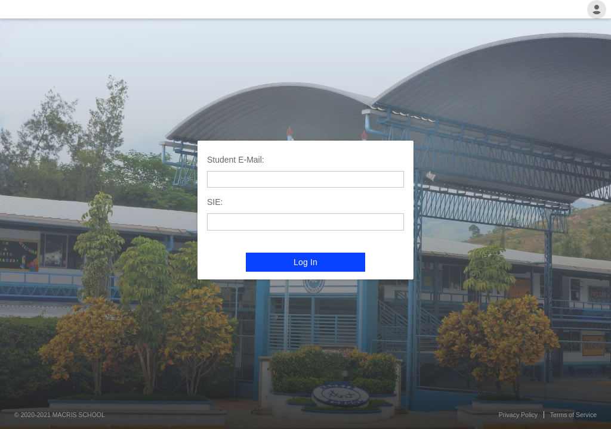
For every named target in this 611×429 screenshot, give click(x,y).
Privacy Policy (518, 414)
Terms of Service (573, 414)
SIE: (215, 202)
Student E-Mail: (235, 159)
